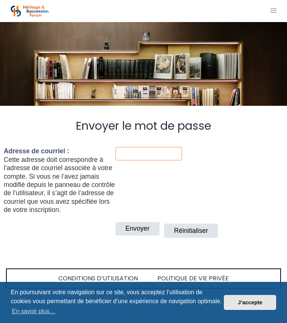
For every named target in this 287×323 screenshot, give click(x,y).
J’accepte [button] (250, 302)
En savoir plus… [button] (34, 311)
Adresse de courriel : (36, 151)
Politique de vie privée (193, 278)
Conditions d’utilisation (98, 278)
